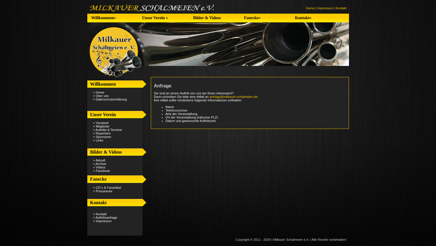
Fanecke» (252, 18)
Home (310, 8)
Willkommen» (103, 18)
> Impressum (102, 221)
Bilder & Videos (207, 18)
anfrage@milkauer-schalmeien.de (234, 96)
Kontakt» (303, 18)
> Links (98, 140)
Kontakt (341, 8)
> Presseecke (103, 191)
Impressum (325, 8)
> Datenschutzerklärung (110, 99)
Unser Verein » (155, 18)
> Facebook (101, 171)
